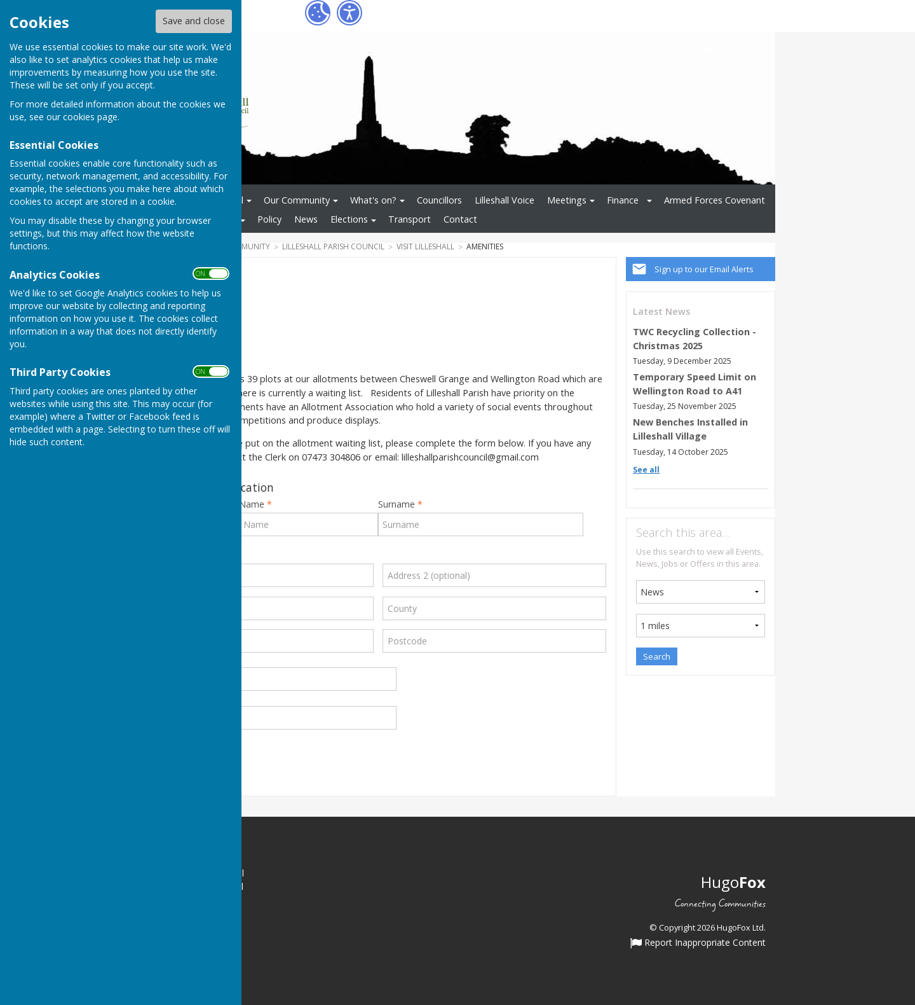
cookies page (90, 117)
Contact (460, 219)
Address (170, 555)
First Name (245, 504)
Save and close (194, 21)
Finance (623, 200)
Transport (409, 219)
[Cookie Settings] (317, 12)
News (306, 219)
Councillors (439, 200)
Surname (400, 504)
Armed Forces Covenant (714, 200)
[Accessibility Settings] (349, 12)
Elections (349, 219)
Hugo (733, 881)
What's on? (373, 200)
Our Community (297, 200)
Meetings (566, 200)
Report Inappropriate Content (698, 943)
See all (646, 469)
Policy (269, 219)
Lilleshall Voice (504, 200)
